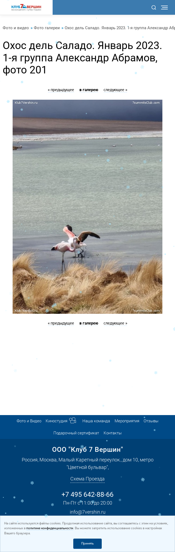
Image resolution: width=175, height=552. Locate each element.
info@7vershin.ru (87, 512)
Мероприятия (127, 421)
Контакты (113, 433)
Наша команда (96, 421)
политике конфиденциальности (49, 528)
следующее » (115, 90)
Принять (87, 543)
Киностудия (56, 421)
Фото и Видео (29, 421)
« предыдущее (61, 90)
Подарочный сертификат (76, 433)
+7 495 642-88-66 (87, 494)
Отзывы (151, 421)
